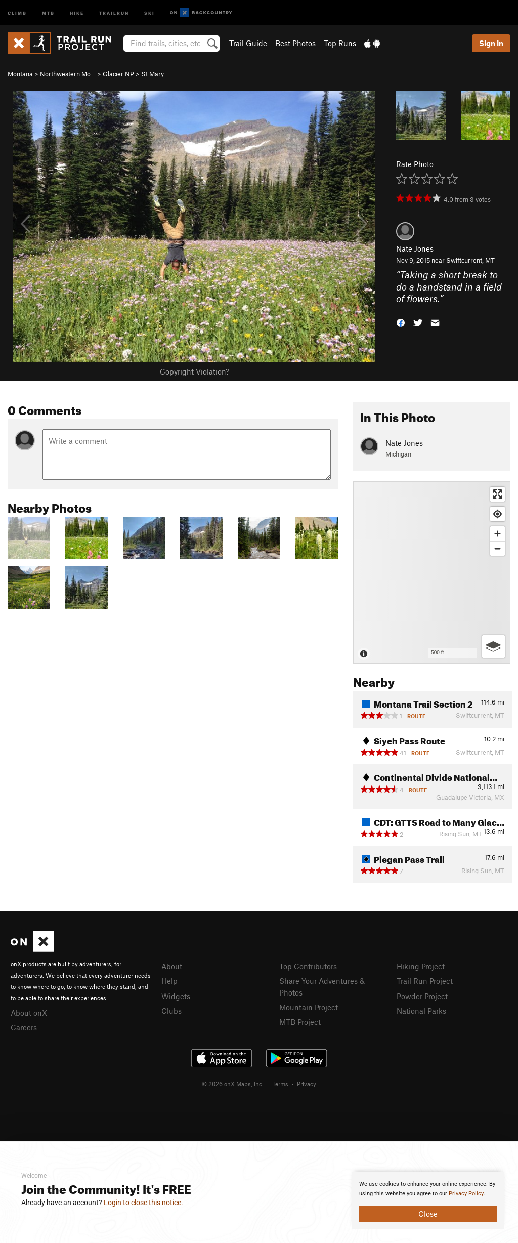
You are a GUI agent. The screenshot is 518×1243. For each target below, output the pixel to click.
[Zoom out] (497, 548)
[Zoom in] (497, 533)
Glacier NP (118, 74)
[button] (400, 322)
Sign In (491, 43)
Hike (77, 12)
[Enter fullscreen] (497, 494)
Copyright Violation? (194, 371)
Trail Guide (248, 43)
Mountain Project (308, 1007)
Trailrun (114, 12)
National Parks (421, 1010)
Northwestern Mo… (68, 74)
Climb (17, 12)
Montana (20, 74)
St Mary (152, 74)
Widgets (175, 996)
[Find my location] (497, 514)
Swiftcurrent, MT (470, 260)
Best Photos (295, 43)
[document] (428, 1200)
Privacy (306, 1083)
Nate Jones (415, 248)
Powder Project (422, 996)
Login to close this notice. (143, 1202)
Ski (149, 12)
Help (169, 980)
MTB (48, 12)
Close (428, 1213)
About (171, 966)
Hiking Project (421, 966)
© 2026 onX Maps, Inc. (233, 1083)
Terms (280, 1083)
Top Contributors (308, 966)
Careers (24, 1027)
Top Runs (340, 43)
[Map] (432, 572)
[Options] (493, 646)
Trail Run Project (425, 980)
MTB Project (300, 1021)
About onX (29, 1012)
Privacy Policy (466, 1193)
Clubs (171, 1010)
